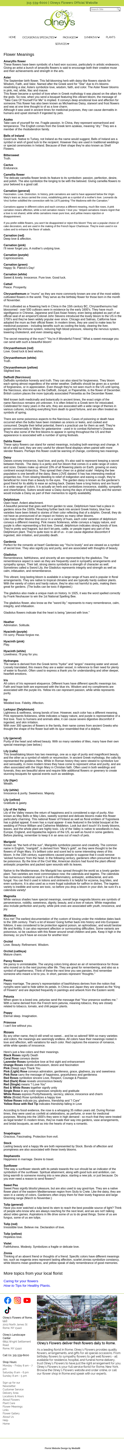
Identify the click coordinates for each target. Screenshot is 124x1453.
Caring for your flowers (21, 1281)
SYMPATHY (92, 37)
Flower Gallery (11, 1413)
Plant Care (9, 1403)
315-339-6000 (36, 2)
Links (6, 1409)
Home (6, 1423)
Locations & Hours (13, 1396)
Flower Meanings (13, 1406)
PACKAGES (70, 37)
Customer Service (13, 1389)
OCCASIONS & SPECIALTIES (39, 37)
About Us (8, 1416)
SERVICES (62, 44)
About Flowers (11, 1399)
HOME (12, 37)
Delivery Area (10, 1392)
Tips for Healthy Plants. (27, 1285)
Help (5, 1420)
